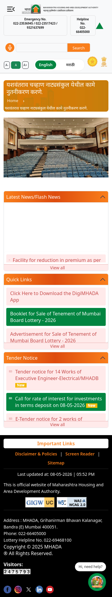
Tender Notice (22, 358)
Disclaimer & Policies (36, 454)
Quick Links (19, 279)
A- (6, 65)
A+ (25, 65)
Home (12, 100)
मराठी (70, 64)
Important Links (56, 443)
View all (57, 268)
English (46, 64)
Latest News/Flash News (33, 197)
